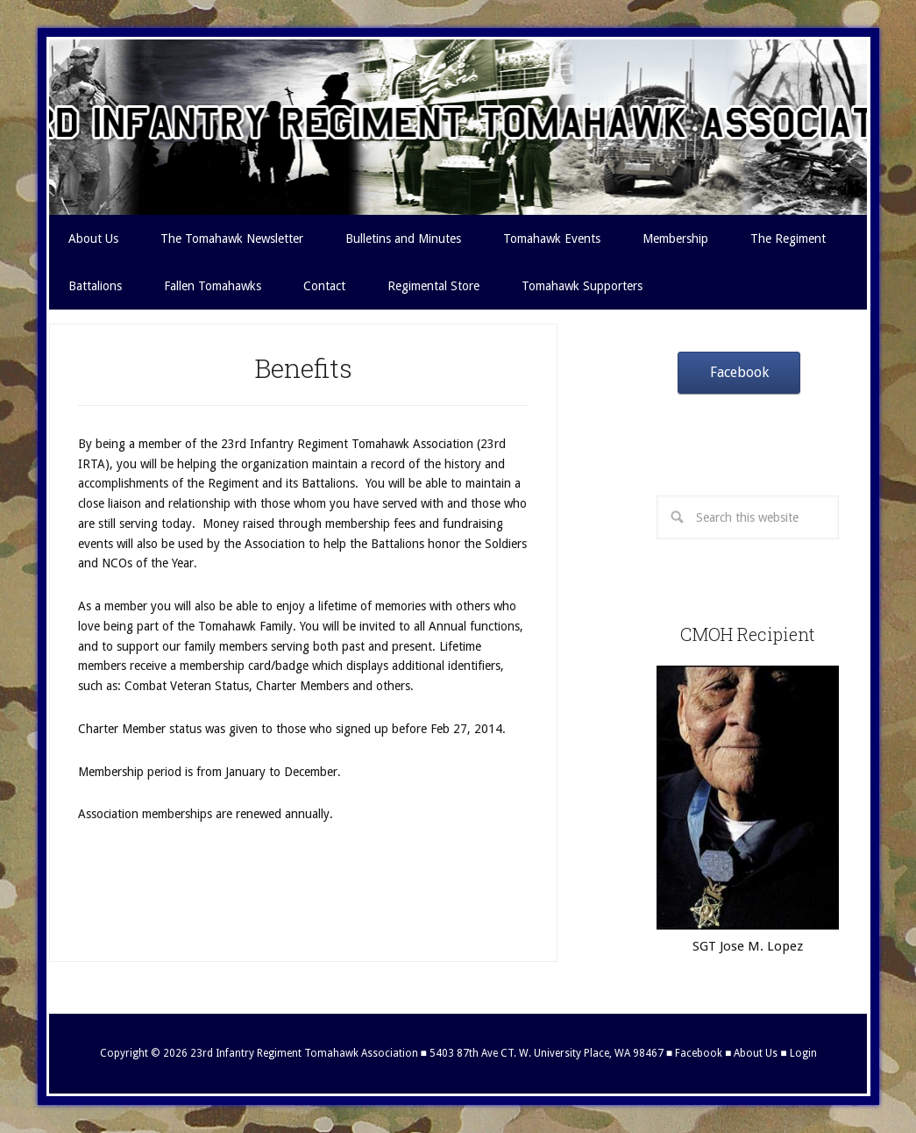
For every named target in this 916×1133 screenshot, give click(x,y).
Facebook (739, 372)
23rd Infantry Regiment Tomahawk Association (458, 127)
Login (803, 1053)
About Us (756, 1053)
